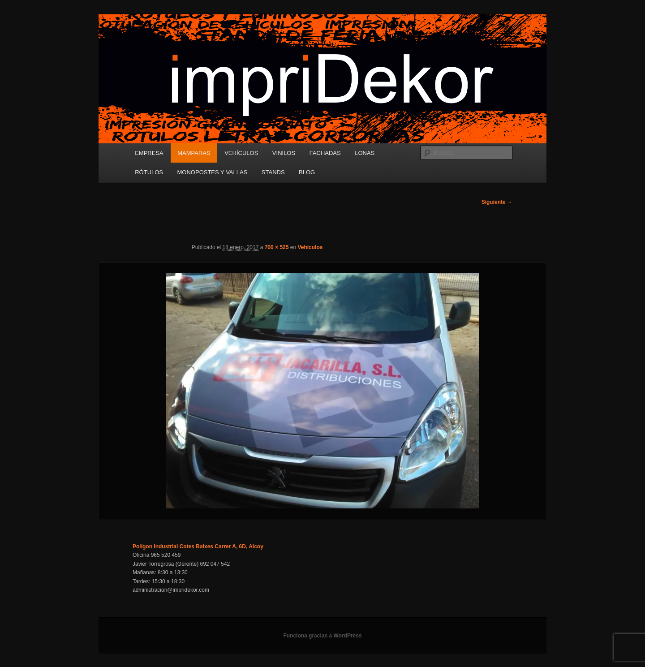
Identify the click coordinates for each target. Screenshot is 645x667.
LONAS (364, 153)
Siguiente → (497, 202)
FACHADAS (325, 153)
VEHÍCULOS (241, 153)
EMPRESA (149, 153)
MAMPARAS (193, 153)
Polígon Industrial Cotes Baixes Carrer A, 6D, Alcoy (198, 546)
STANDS (273, 172)
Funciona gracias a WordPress (322, 636)
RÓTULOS (149, 172)
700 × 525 (277, 247)
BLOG (307, 172)
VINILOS (283, 153)
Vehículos (309, 247)
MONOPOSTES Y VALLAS (212, 172)
